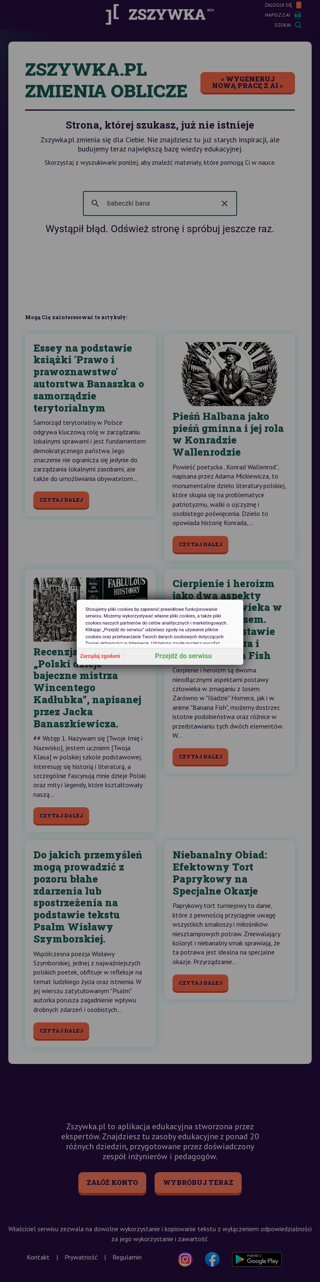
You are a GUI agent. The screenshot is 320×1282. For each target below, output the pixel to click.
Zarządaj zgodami (100, 656)
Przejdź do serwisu (183, 656)
